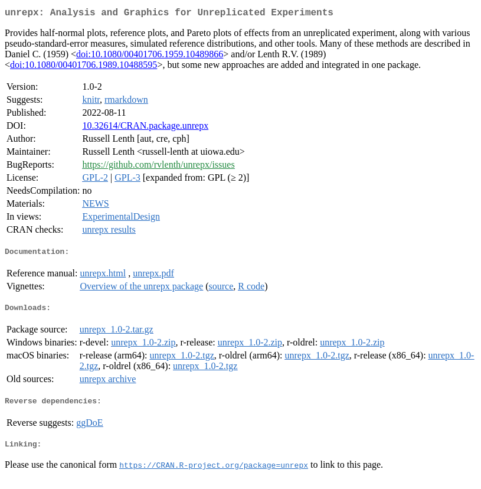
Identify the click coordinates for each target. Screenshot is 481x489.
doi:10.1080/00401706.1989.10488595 (83, 67)
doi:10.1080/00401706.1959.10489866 (149, 56)
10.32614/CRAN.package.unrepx (145, 128)
